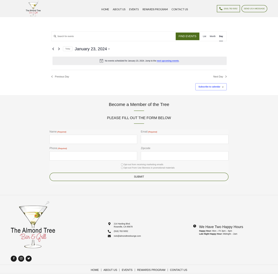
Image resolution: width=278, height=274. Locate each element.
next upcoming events (168, 61)
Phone (58, 147)
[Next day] (59, 49)
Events (127, 267)
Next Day (220, 76)
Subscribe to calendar (209, 87)
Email (149, 131)
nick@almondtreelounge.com (127, 233)
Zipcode (145, 146)
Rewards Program (151, 267)
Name (58, 131)
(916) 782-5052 (121, 228)
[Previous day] (53, 49)
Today (67, 49)
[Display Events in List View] (204, 36)
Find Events (187, 36)
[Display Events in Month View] (213, 36)
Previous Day (60, 76)
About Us (110, 267)
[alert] (139, 61)
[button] (14, 256)
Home (95, 267)
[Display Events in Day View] (221, 36)
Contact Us (178, 267)
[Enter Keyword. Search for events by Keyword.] (113, 36)
